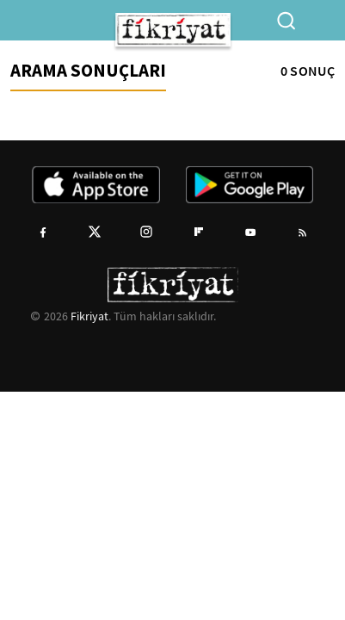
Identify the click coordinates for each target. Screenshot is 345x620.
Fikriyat (89, 316)
